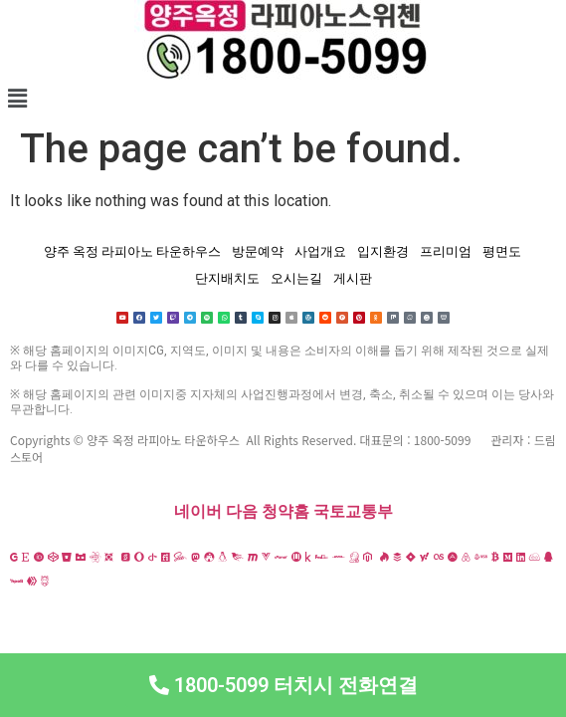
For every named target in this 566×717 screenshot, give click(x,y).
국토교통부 (353, 511)
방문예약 (257, 251)
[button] (283, 99)
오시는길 (296, 278)
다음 (242, 511)
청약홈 (285, 511)
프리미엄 (446, 251)
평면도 (501, 251)
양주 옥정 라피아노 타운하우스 (132, 251)
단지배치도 (227, 278)
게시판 (352, 278)
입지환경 (383, 251)
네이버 (198, 511)
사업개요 (320, 251)
